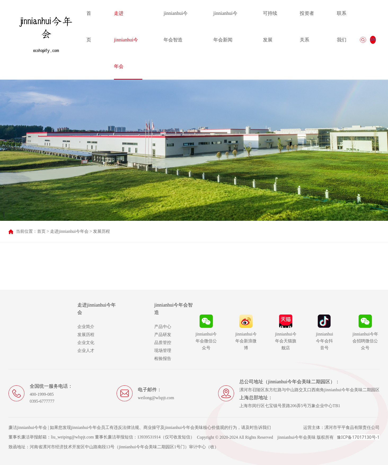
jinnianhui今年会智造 (176, 26)
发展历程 (101, 231)
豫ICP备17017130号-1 (358, 437)
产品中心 (162, 326)
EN (373, 39)
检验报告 (162, 358)
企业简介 (85, 326)
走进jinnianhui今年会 (126, 40)
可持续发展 (270, 26)
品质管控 (162, 342)
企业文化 (85, 342)
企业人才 (85, 350)
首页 (88, 26)
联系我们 (341, 26)
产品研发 (162, 334)
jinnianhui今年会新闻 (225, 26)
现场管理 (162, 350)
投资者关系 (307, 26)
